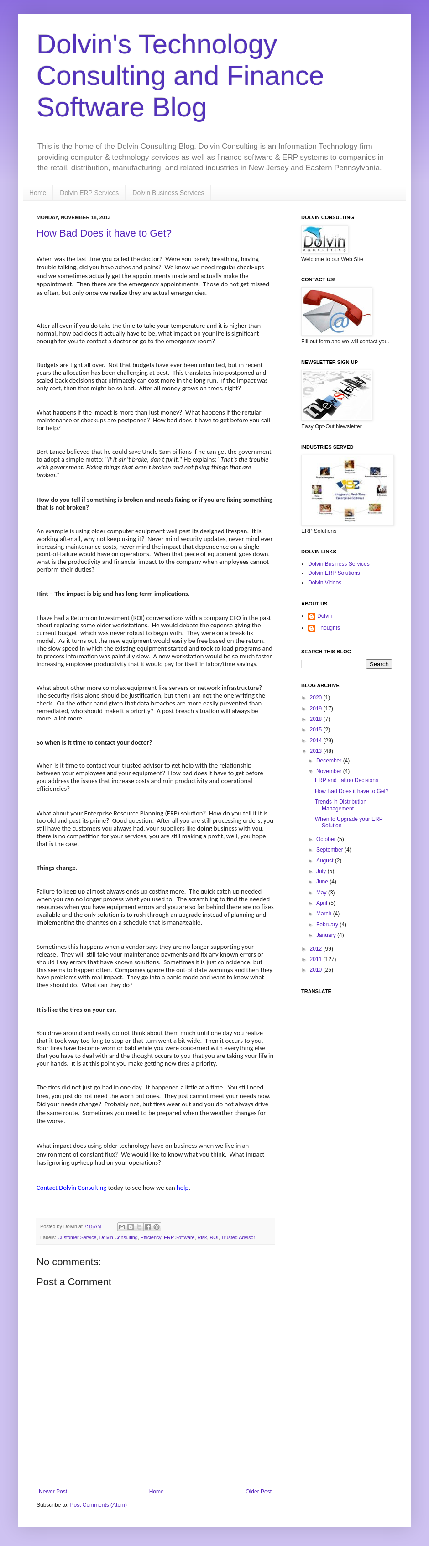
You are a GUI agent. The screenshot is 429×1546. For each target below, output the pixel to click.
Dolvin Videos (324, 582)
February (328, 924)
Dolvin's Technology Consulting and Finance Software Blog (180, 75)
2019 (317, 708)
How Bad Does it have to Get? (104, 233)
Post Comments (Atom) (98, 1505)
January (326, 935)
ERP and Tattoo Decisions (346, 780)
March (324, 913)
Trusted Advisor (238, 1237)
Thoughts (328, 628)
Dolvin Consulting (118, 1237)
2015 (317, 729)
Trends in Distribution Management (340, 805)
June (323, 881)
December (329, 760)
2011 (317, 959)
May (322, 892)
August (325, 860)
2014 (317, 740)
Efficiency (151, 1237)
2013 (317, 751)
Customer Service (77, 1237)
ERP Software (179, 1237)
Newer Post (53, 1491)
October (326, 839)
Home (37, 192)
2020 (317, 697)
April (322, 903)
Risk (202, 1237)
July (322, 871)
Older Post (259, 1491)
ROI (214, 1237)
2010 (317, 970)
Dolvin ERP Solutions (334, 573)
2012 (317, 949)
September (330, 850)
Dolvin (324, 616)
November (329, 771)
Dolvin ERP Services (89, 192)
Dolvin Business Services (168, 192)
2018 (317, 719)
